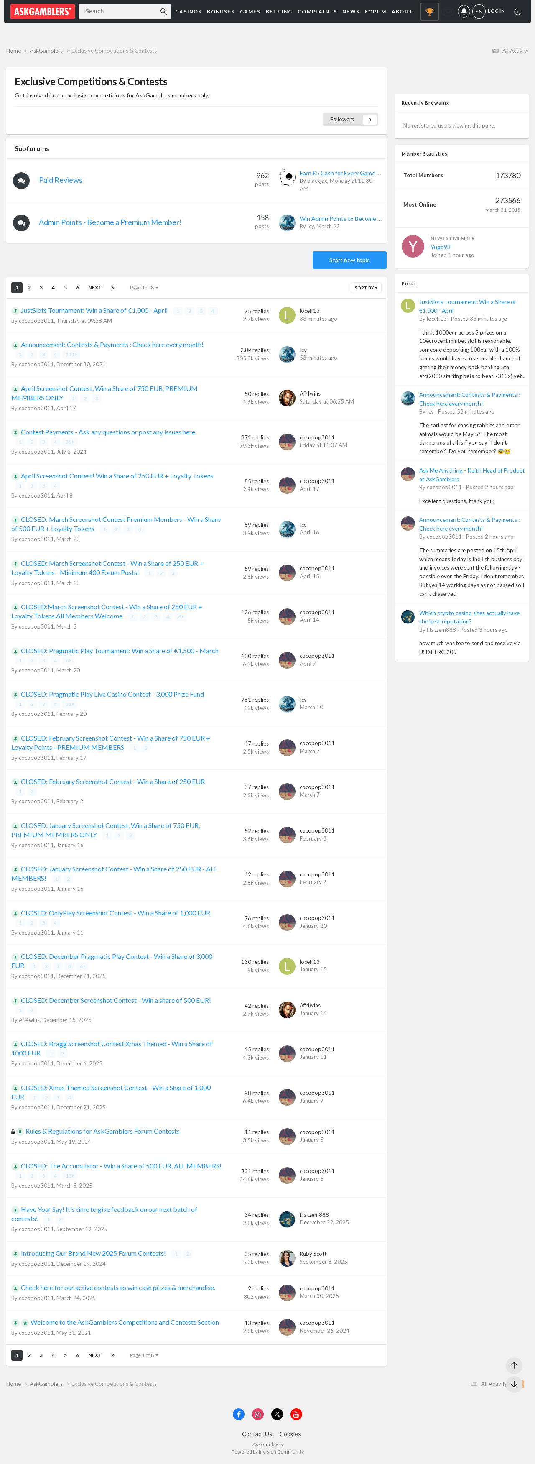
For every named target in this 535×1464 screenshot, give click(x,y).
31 (70, 704)
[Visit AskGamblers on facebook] (239, 1414)
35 (70, 442)
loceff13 (310, 310)
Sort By (366, 287)
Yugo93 (441, 246)
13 (70, 1176)
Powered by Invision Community (268, 1452)
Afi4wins (310, 393)
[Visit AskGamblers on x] (277, 1414)
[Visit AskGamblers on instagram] (258, 1414)
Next (95, 287)
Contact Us (257, 1433)
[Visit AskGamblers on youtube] (296, 1414)
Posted (479, 318)
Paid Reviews (60, 179)
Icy (310, 226)
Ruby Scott (313, 1253)
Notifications (464, 11)
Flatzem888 (314, 1214)
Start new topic (349, 259)
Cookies (290, 1433)
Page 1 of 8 (144, 287)
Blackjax (317, 180)
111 (71, 354)
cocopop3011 (36, 320)
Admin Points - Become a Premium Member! (110, 222)
